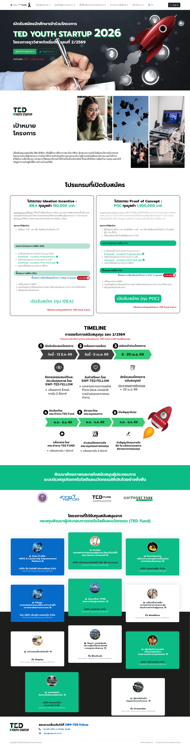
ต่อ (56, 730)
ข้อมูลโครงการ (46, 52)
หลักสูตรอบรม (42, 5)
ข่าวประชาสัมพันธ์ (118, 5)
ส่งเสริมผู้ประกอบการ (63, 5)
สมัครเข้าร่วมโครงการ (24, 52)
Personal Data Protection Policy (168, 743)
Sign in (174, 5)
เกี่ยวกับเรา (137, 5)
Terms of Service (146, 743)
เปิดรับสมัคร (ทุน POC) (138, 299)
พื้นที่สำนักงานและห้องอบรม (91, 5)
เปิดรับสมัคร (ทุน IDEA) (52, 302)
